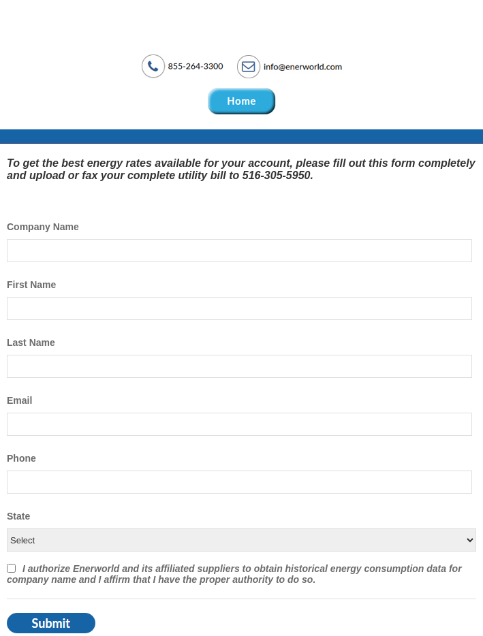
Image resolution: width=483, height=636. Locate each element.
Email (19, 400)
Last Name (31, 342)
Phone (21, 458)
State (18, 516)
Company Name (43, 226)
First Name (31, 284)
